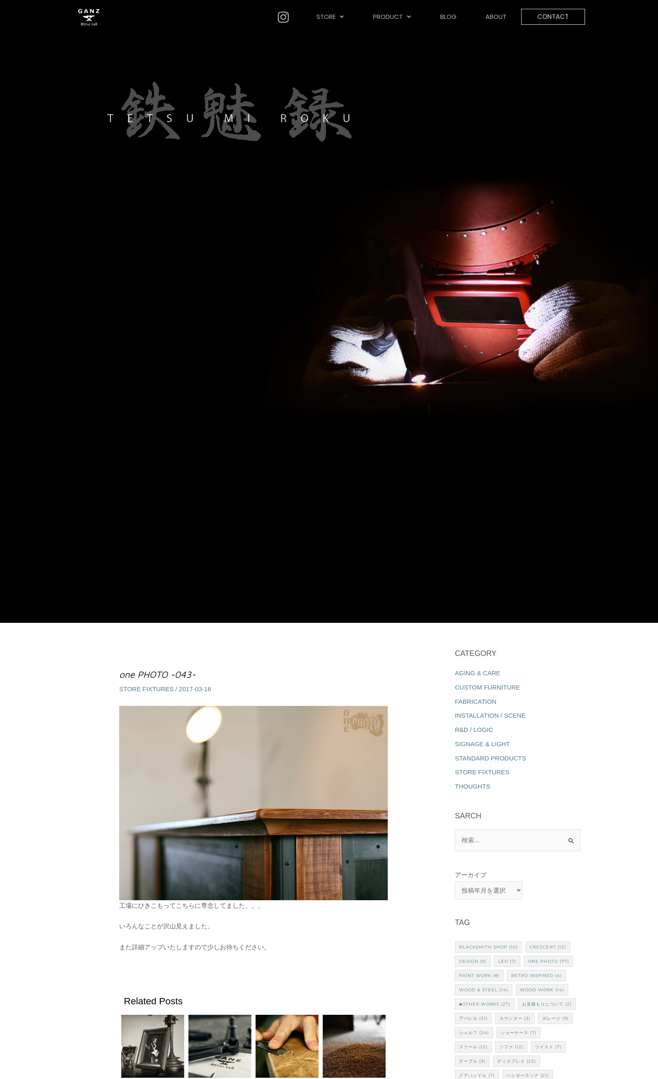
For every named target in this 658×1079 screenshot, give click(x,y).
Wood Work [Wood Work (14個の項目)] (542, 990)
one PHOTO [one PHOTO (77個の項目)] (548, 961)
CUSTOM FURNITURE (487, 687)
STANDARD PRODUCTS (490, 758)
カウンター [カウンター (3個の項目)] (514, 1018)
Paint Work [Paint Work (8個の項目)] (479, 975)
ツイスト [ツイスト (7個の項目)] (548, 1047)
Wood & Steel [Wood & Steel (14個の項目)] (483, 990)
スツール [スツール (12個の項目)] (473, 1047)
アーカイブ (470, 874)
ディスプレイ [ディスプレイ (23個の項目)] (516, 1061)
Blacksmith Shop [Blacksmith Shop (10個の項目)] (488, 947)
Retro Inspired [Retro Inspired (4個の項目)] (536, 975)
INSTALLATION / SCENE (490, 715)
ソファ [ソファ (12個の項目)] (511, 1047)
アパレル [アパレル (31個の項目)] (473, 1018)
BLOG (447, 16)
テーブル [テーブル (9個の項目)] (472, 1061)
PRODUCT (391, 16)
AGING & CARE (477, 673)
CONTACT (552, 16)
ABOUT (495, 16)
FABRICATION (475, 701)
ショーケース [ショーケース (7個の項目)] (518, 1032)
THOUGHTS (472, 786)
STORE (330, 16)
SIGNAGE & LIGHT (482, 743)
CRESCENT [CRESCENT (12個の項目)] (548, 947)
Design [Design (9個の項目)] (472, 961)
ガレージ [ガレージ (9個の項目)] (555, 1018)
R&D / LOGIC (474, 729)
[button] (330, 16)
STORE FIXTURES (146, 688)
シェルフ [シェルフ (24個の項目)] (474, 1032)
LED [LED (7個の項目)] (507, 961)
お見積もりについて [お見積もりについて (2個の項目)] (547, 1004)
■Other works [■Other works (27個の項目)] (484, 1004)
